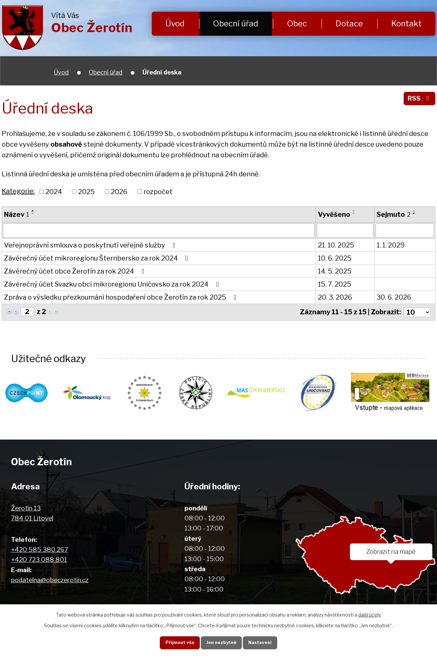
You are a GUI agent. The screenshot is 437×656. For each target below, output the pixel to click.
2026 (119, 191)
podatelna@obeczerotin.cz (49, 580)
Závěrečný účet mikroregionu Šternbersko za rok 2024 (97, 258)
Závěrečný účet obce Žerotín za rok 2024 (75, 271)
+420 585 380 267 (39, 550)
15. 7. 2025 (334, 284)
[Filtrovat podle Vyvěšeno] (345, 230)
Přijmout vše (178, 642)
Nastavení (261, 642)
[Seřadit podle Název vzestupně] (33, 210)
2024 (53, 191)
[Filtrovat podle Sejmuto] (405, 230)
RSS (419, 98)
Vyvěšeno (334, 214)
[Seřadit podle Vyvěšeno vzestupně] (354, 210)
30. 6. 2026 (394, 297)
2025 (86, 191)
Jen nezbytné (221, 642)
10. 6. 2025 (335, 258)
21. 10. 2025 (336, 245)
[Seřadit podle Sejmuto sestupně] (414, 213)
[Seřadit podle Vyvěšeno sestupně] (354, 213)
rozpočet (157, 191)
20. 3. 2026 (335, 297)
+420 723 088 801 (39, 560)
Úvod (174, 23)
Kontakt (406, 23)
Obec (297, 23)
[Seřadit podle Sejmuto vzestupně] (414, 210)
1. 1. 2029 (391, 245)
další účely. (369, 614)
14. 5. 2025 (335, 271)
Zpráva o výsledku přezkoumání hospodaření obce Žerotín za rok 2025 (121, 297)
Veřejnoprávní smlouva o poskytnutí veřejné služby (91, 245)
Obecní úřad (235, 23)
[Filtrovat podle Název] (159, 230)
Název (16, 214)
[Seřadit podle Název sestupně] (33, 213)
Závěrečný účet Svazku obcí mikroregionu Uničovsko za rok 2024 (113, 284)
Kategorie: (18, 191)
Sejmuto (394, 214)
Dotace (349, 23)
